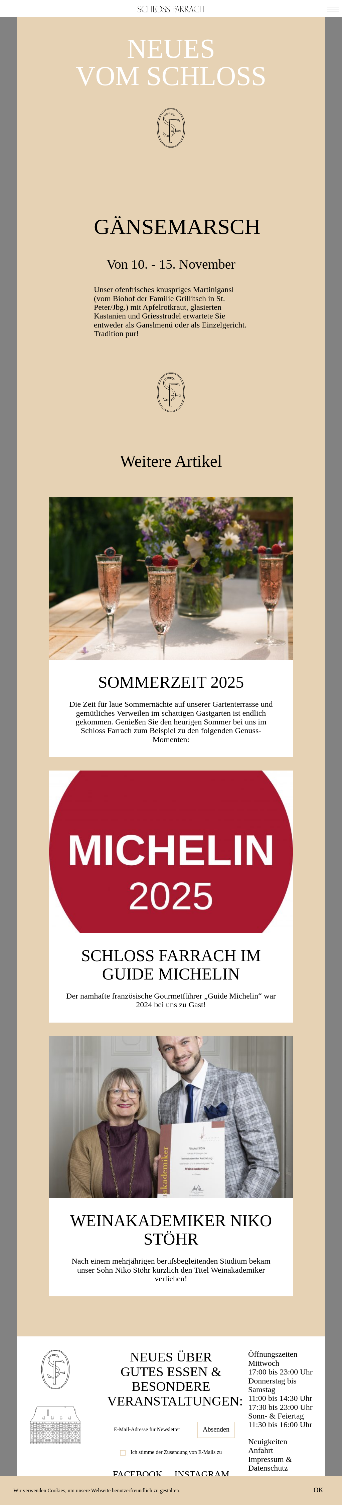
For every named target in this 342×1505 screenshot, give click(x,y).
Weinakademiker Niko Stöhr (171, 1229)
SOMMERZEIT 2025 (171, 682)
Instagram (201, 1474)
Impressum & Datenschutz (270, 1463)
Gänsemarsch (177, 226)
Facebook (137, 1474)
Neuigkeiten (267, 1441)
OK (318, 1490)
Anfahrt (260, 1450)
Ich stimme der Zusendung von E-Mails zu (176, 1452)
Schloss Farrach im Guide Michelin (171, 964)
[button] (333, 8)
